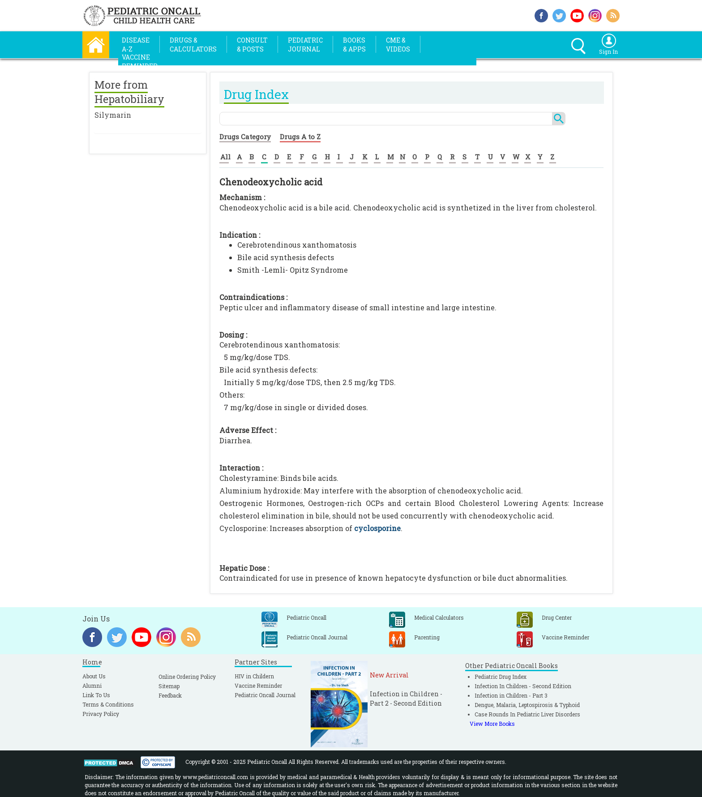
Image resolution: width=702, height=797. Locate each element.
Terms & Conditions (108, 704)
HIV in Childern (254, 676)
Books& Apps (354, 44)
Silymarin (112, 115)
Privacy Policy (100, 713)
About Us (94, 676)
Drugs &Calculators (193, 44)
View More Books (492, 723)
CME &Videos (398, 44)
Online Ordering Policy (187, 676)
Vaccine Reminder (258, 685)
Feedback (170, 695)
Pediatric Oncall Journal (265, 694)
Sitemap (169, 686)
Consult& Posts (252, 44)
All (225, 156)
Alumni (92, 685)
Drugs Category (245, 136)
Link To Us (96, 694)
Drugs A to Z (300, 136)
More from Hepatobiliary (129, 91)
